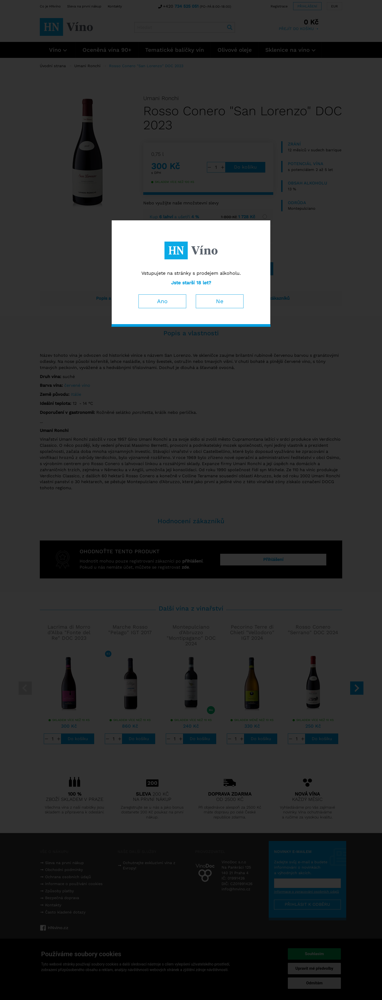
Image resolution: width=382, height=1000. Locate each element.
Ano (162, 301)
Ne (219, 301)
